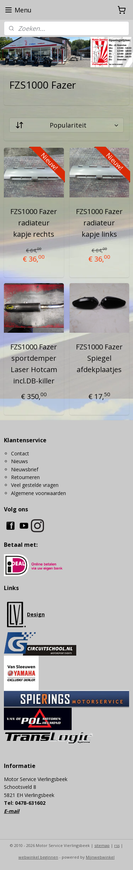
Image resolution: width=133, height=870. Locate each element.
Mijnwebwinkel (100, 857)
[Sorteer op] (66, 125)
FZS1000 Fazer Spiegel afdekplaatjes (99, 358)
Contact (20, 453)
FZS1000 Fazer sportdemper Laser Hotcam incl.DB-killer (33, 364)
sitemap (102, 845)
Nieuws (19, 461)
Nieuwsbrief (24, 469)
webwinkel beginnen (38, 857)
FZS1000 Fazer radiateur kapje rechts (33, 223)
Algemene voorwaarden (38, 493)
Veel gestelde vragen (35, 485)
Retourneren (25, 477)
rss (117, 845)
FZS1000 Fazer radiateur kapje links (99, 223)
